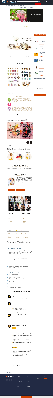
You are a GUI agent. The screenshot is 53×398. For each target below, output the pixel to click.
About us (28, 379)
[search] (27, 1)
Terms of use (28, 386)
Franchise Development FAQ (20, 384)
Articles (27, 376)
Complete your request (39, 95)
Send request (41, 50)
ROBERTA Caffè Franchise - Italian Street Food (42, 60)
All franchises (18, 376)
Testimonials (18, 379)
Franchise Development (32, 3)
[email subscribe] (40, 378)
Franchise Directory (8, 3)
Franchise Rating (27, 3)
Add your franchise (38, 3)
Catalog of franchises (19, 381)
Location (12, 3)
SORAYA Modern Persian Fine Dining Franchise (42, 41)
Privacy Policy (28, 384)
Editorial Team (28, 381)
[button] (45, 2)
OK (45, 378)
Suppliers (18, 386)
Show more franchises (39, 78)
